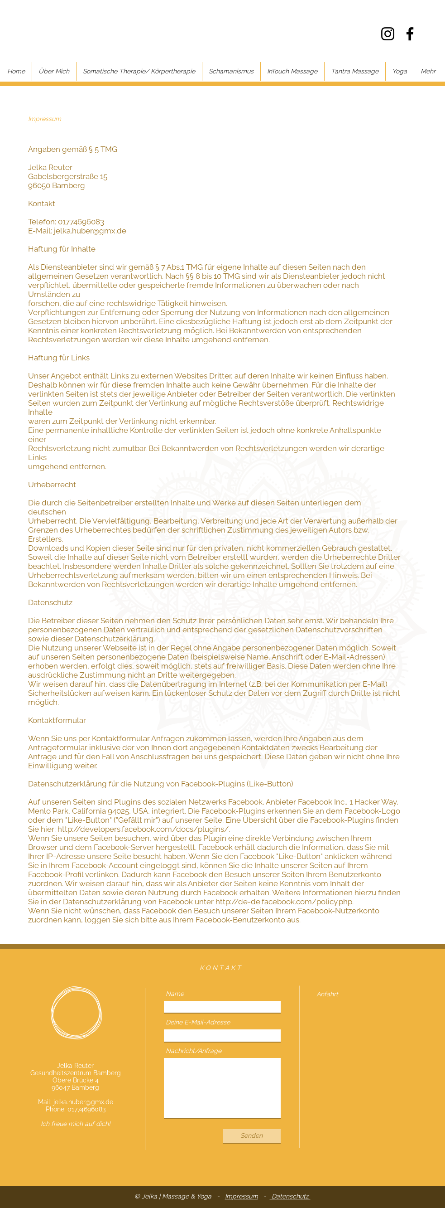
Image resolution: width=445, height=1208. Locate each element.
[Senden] (252, 1136)
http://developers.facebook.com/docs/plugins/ (143, 829)
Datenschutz (290, 1196)
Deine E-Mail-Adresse (198, 1022)
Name (175, 993)
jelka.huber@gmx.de (83, 1102)
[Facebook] (410, 34)
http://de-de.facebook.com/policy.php (283, 901)
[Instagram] (388, 34)
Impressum (241, 1196)
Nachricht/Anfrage (193, 1051)
